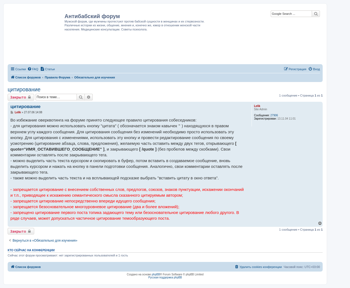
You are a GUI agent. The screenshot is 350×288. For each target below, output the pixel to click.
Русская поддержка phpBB (165, 277)
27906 (274, 115)
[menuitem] (32, 69)
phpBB (156, 274)
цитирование (24, 89)
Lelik (257, 106)
